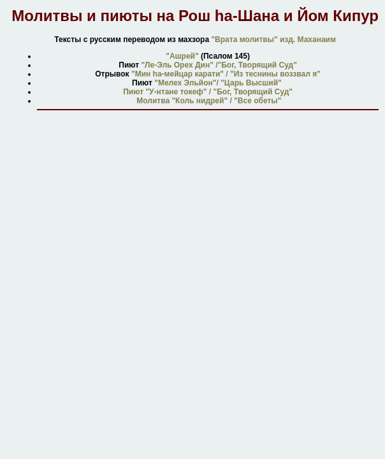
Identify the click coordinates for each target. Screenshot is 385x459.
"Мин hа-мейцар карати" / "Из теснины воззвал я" (226, 73)
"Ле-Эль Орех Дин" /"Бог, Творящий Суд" (218, 65)
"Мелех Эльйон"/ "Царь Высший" (218, 82)
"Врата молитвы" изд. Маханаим (273, 39)
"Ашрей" (182, 56)
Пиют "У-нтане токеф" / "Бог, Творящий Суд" (208, 91)
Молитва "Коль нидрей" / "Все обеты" (207, 100)
